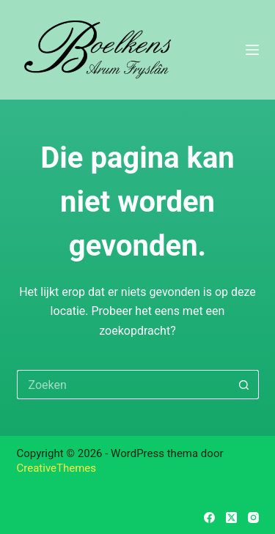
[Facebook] (209, 517)
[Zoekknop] (244, 384)
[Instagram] (253, 517)
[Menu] (252, 49)
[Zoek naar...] (123, 384)
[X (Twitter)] (231, 517)
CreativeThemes (57, 468)
